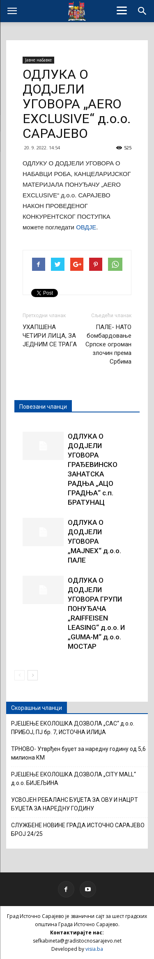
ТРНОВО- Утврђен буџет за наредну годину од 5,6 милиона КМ (78, 753)
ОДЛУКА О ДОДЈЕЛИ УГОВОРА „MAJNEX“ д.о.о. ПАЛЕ (94, 541)
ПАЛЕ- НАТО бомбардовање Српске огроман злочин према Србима (108, 344)
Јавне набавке (38, 60)
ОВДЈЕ (86, 227)
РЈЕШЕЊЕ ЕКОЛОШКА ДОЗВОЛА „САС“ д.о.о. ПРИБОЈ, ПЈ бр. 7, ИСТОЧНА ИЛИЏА (72, 727)
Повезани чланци (43, 406)
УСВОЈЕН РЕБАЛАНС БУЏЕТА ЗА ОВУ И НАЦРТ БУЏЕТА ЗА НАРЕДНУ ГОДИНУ (74, 804)
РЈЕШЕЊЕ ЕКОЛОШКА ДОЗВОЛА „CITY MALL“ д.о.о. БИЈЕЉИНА (73, 778)
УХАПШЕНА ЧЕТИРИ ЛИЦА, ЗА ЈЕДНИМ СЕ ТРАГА (50, 335)
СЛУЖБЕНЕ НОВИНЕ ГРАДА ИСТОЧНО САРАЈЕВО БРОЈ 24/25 (78, 829)
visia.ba (94, 948)
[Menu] (121, 10)
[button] (142, 11)
